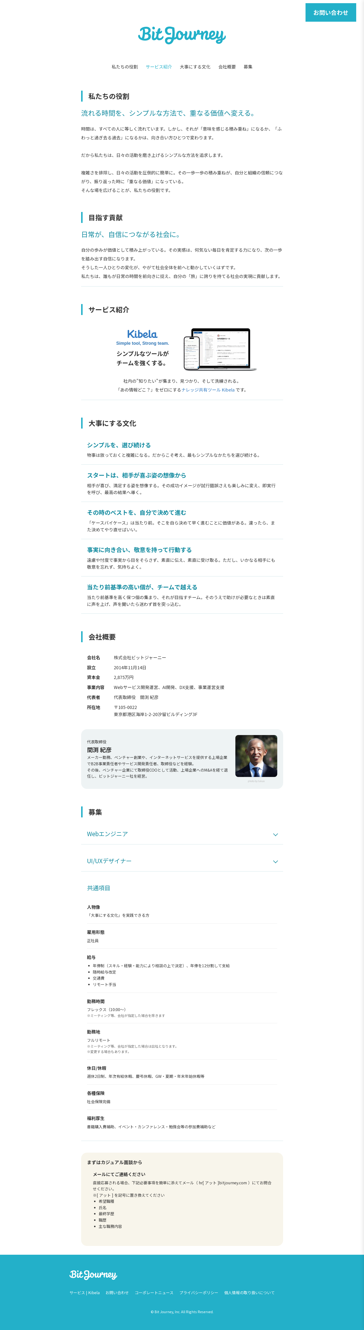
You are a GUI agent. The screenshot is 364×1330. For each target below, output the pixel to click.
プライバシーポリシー (198, 1292)
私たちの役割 (125, 66)
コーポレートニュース (154, 1292)
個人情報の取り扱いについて (249, 1292)
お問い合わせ (330, 12)
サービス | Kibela (84, 1292)
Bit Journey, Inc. (167, 1311)
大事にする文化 (195, 66)
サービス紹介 (159, 66)
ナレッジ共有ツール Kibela (208, 389)
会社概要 (227, 66)
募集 (248, 66)
